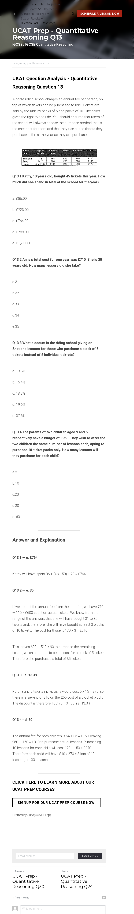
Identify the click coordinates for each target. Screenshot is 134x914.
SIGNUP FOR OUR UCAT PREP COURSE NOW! (57, 785)
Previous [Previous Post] (18, 853)
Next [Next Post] (72, 853)
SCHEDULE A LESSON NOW (99, 13)
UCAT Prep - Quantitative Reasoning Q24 (95, 861)
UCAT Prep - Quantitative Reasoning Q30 (38, 861)
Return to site (20, 874)
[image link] (12, 13)
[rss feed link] (120, 874)
